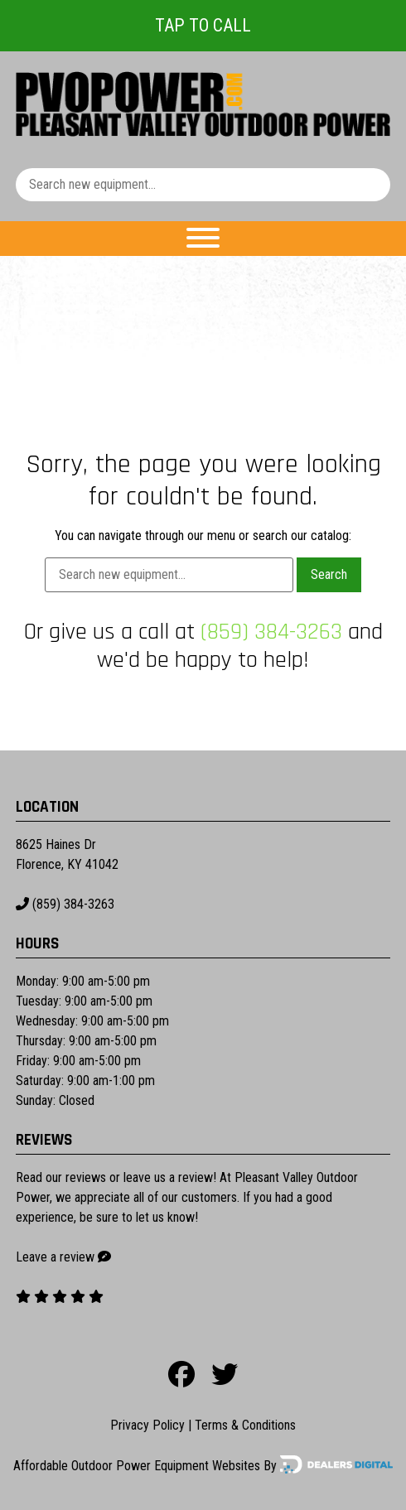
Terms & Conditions (245, 1425)
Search (329, 574)
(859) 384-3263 (271, 632)
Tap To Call (203, 25)
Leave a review (55, 1257)
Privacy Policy (147, 1425)
